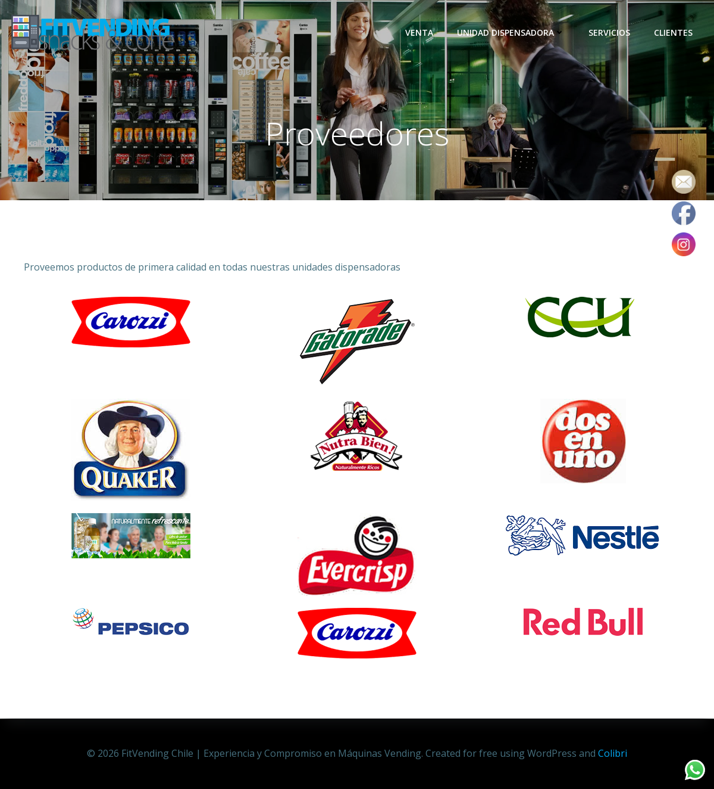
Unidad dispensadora (511, 32)
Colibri (612, 753)
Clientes (673, 32)
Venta (420, 32)
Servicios (610, 32)
